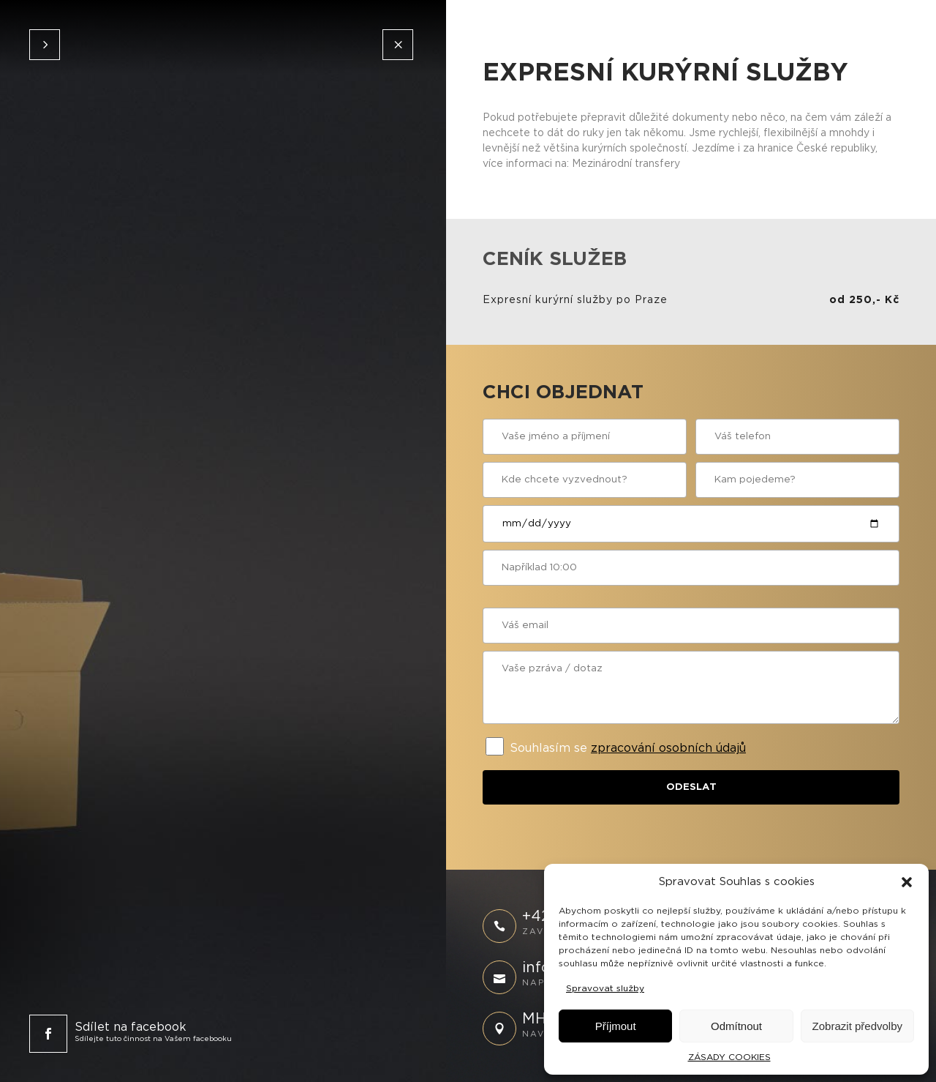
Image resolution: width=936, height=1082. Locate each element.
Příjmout (615, 1026)
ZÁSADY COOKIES (729, 1057)
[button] (906, 882)
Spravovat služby (605, 988)
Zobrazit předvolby (857, 1026)
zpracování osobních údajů (668, 748)
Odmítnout (736, 1026)
